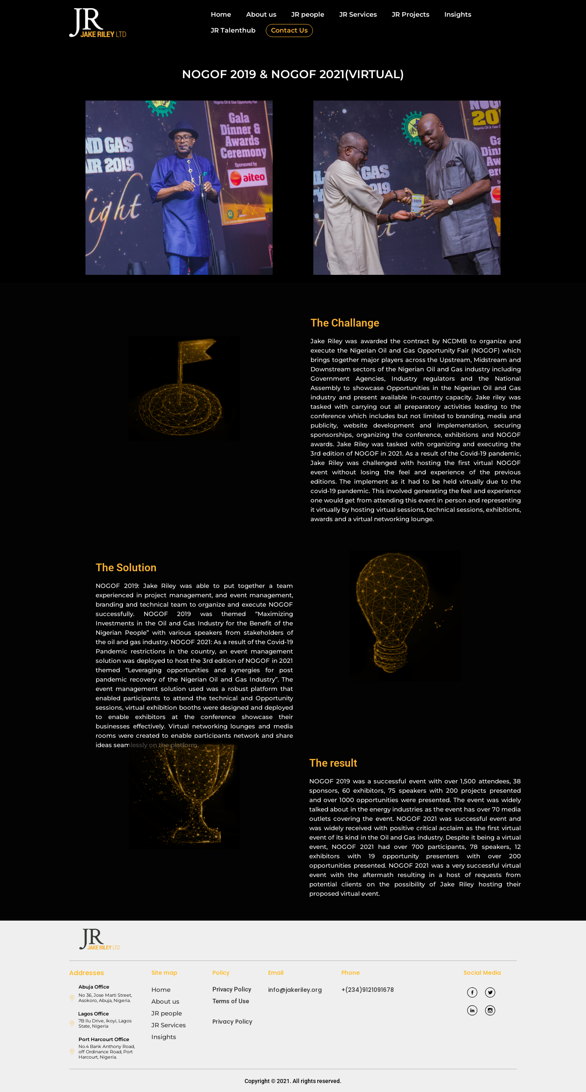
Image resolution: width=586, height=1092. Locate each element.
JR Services (358, 14)
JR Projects (410, 14)
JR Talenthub (233, 30)
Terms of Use (230, 1001)
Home (221, 14)
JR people (307, 14)
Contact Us (289, 30)
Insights (457, 14)
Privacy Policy (231, 989)
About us (261, 14)
